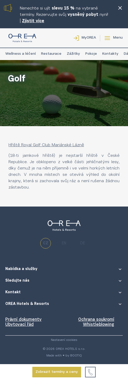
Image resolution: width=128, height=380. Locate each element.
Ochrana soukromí (96, 320)
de (82, 243)
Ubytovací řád (19, 325)
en (64, 243)
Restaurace (51, 54)
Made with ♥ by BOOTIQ (64, 355)
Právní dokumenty (23, 320)
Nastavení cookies (64, 340)
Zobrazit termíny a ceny (57, 372)
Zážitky (73, 54)
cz (45, 243)
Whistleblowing (98, 325)
